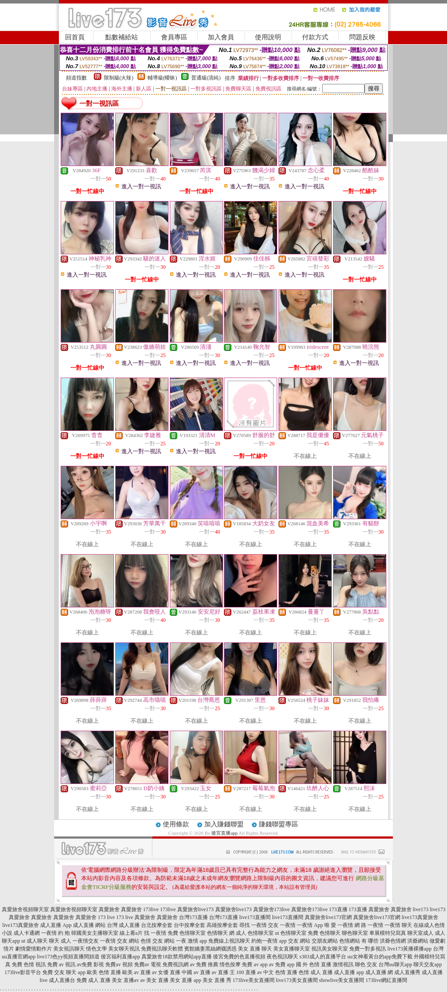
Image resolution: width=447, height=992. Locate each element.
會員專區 (174, 37)
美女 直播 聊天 (255, 949)
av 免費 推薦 (204, 964)
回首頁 (75, 37)
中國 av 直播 (196, 972)
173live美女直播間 (254, 980)
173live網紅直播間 (386, 980)
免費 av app (255, 964)
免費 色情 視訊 (29, 964)
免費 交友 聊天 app (63, 972)
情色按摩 (230, 964)
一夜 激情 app (191, 941)
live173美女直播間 (297, 980)
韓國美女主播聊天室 (94, 933)
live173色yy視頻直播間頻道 (68, 957)
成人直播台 (62, 980)
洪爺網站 (417, 941)
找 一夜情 (155, 933)
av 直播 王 (223, 972)
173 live (106, 917)
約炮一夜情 (264, 941)
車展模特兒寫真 (387, 933)
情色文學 (96, 949)
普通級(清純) (206, 78)
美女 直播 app (185, 980)
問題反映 (362, 37)
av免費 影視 (90, 964)
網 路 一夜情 (368, 925)
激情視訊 (343, 964)
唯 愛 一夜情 (338, 925)
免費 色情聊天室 (187, 933)
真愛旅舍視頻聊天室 (25, 909)
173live (151, 909)
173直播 (338, 909)
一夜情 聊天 (398, 925)
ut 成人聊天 (34, 941)
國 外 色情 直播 (313, 964)
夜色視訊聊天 (282, 957)
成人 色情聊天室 (255, 933)
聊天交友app (427, 964)
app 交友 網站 (294, 941)
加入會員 (221, 37)
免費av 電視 (147, 964)
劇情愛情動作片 (33, 949)
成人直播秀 (407, 972)
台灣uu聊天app (395, 964)
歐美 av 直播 (136, 972)
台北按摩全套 (156, 925)
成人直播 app (349, 972)
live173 (421, 909)
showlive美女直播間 (341, 980)
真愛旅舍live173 (195, 909)
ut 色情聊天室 (290, 933)
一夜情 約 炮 (55, 933)
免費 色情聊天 (324, 933)
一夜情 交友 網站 (119, 941)
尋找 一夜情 (253, 925)
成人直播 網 (379, 972)
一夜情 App (310, 925)
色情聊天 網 (220, 933)
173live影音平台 (22, 972)
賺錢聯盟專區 (278, 824)
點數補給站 (121, 37)
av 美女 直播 (154, 980)
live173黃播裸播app (409, 949)
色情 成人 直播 (316, 972)
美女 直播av (125, 980)
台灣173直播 (193, 917)
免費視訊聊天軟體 (162, 949)
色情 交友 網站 (158, 941)
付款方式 (315, 37)
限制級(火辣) (119, 78)
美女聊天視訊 (124, 949)
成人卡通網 (27, 933)
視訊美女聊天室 (329, 949)
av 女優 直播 (166, 972)
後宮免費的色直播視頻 (239, 957)
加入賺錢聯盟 (224, 824)
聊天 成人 (60, 941)
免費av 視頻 (118, 964)
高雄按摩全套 (222, 925)
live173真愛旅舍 (420, 917)
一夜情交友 (85, 941)
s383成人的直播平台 (322, 957)
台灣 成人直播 (123, 925)
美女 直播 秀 (217, 980)
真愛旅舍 (109, 909)
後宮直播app (224, 833)
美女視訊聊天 (69, 949)
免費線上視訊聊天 (229, 941)
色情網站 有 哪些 (358, 941)
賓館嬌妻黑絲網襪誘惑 (210, 949)
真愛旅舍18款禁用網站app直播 (176, 957)
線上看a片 (131, 933)
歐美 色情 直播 (104, 972)
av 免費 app (282, 964)
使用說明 (268, 37)
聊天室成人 (420, 933)
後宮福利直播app (120, 957)
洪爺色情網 (393, 941)
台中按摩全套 (189, 925)
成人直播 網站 (89, 925)
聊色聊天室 (355, 933)
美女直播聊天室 (291, 949)
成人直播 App (56, 925)
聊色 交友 (366, 964)
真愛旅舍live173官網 (328, 917)
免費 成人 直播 (93, 980)
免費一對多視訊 (367, 949)
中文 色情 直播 (280, 972)
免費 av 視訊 (61, 964)
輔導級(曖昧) (162, 78)
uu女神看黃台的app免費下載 (380, 957)
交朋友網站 (325, 941)
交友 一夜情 (282, 925)
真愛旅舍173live (271, 909)
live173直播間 (255, 917)
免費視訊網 (175, 964)
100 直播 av (249, 972)
